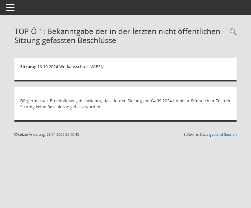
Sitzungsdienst (218, 134)
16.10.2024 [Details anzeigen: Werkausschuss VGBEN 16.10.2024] (47, 66)
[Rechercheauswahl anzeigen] (232, 32)
